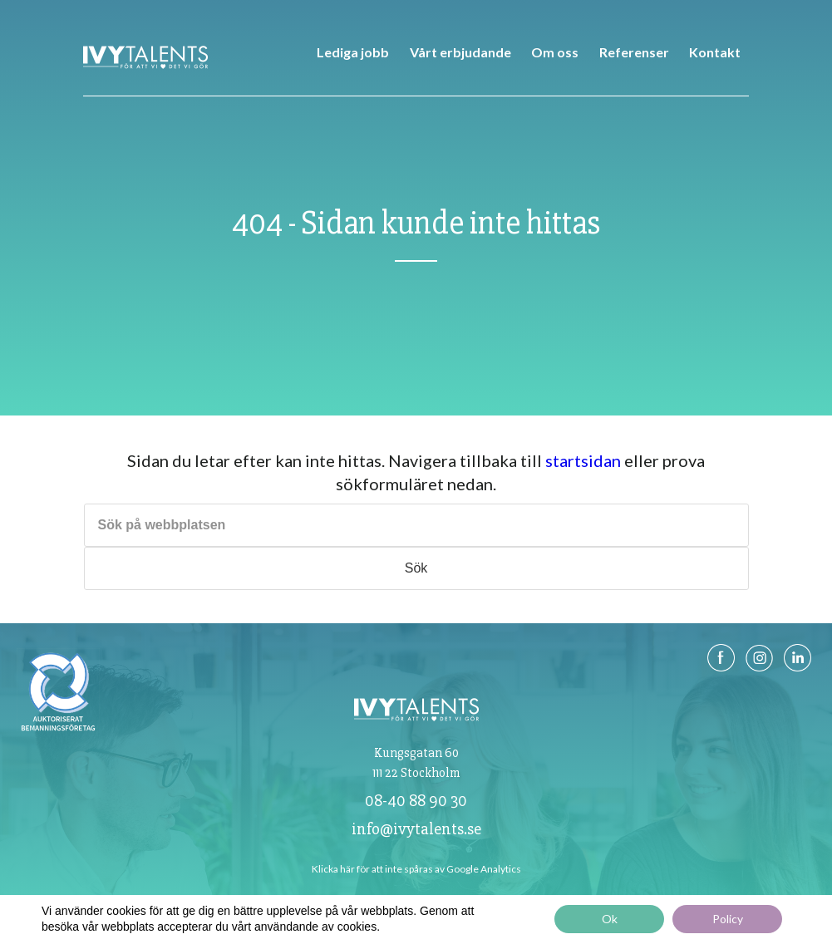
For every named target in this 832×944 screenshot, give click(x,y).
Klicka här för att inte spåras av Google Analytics (416, 869)
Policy (727, 919)
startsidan (583, 460)
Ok (610, 919)
